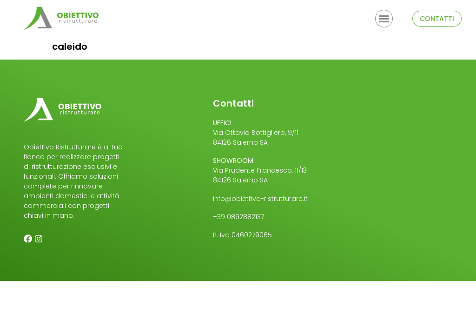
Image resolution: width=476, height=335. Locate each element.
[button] (384, 18)
